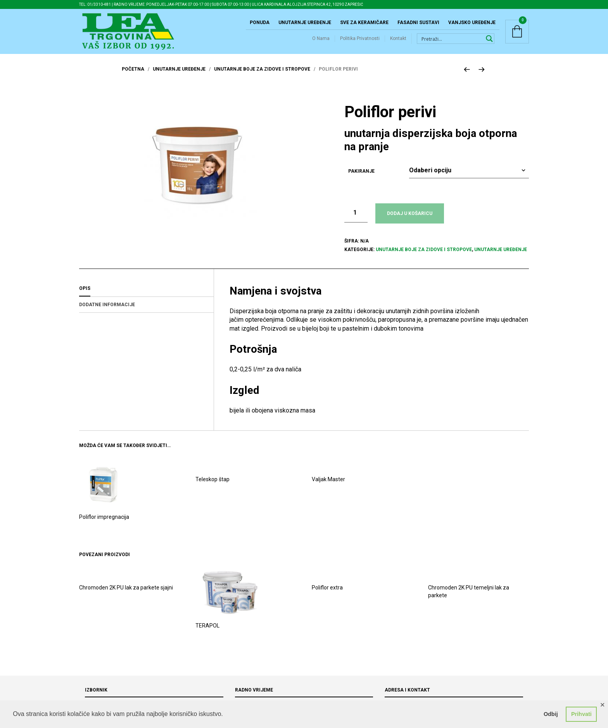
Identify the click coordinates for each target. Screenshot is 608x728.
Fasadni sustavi (418, 26)
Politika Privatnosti (360, 42)
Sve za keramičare (364, 26)
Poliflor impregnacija (104, 524)
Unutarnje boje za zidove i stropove (262, 77)
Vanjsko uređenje (472, 26)
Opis (84, 295)
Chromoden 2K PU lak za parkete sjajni (126, 595)
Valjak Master (328, 487)
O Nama (321, 42)
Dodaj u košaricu (409, 221)
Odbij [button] (551, 714)
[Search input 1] (451, 42)
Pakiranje (361, 178)
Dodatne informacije (107, 312)
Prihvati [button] (581, 714)
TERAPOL (207, 633)
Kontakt (398, 42)
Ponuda (259, 26)
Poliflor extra (327, 595)
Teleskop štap (212, 487)
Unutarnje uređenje (304, 26)
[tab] (146, 296)
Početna (133, 77)
